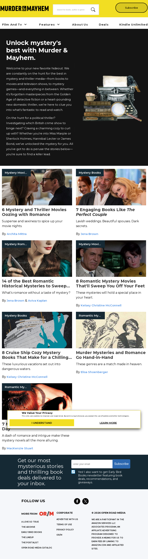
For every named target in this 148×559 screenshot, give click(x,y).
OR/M (59, 535)
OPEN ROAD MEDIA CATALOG (36, 548)
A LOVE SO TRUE (30, 522)
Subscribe (131, 7)
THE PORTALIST (30, 542)
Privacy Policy (65, 529)
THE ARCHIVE (28, 527)
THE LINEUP (27, 537)
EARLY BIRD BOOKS (31, 532)
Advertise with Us (67, 519)
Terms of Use (64, 524)
